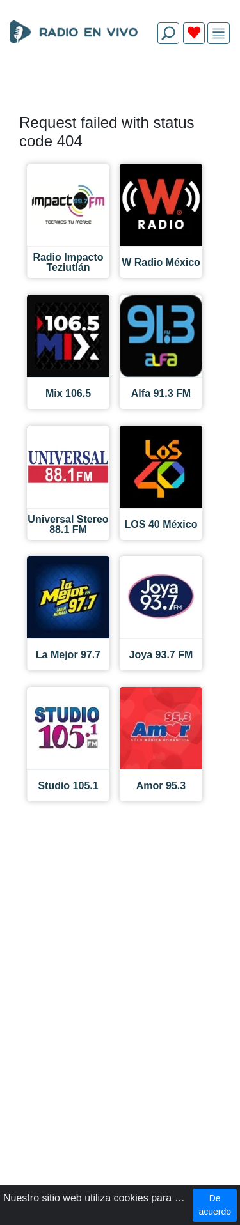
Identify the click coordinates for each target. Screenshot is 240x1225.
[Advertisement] (120, 84)
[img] (218, 33)
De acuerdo (214, 1205)
